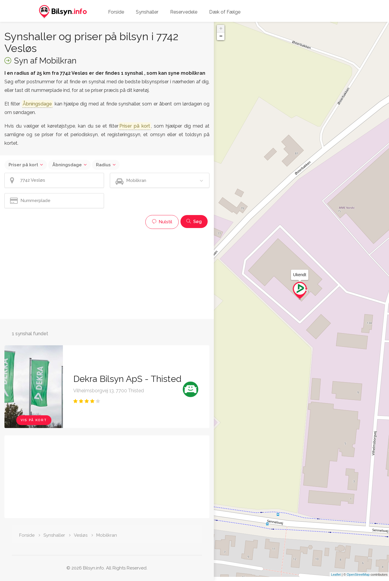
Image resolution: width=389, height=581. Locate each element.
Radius (103, 164)
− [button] (220, 36)
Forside (116, 12)
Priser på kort (23, 164)
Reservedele (183, 12)
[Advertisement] (106, 273)
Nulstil (162, 221)
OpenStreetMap (358, 578)
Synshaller (147, 12)
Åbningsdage (67, 164)
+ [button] (220, 28)
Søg (194, 221)
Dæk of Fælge (224, 12)
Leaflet (336, 578)
